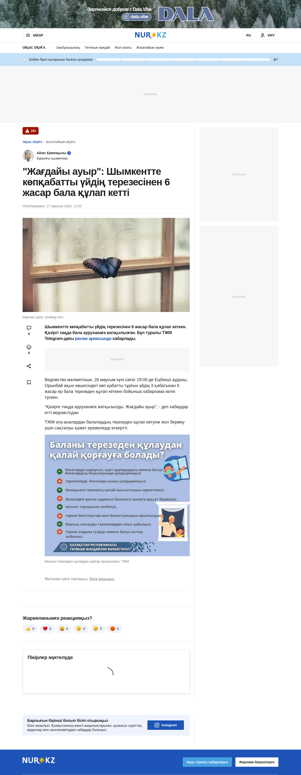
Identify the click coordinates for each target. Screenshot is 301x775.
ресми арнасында (93, 338)
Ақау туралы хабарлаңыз (207, 749)
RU (248, 35)
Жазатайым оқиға (150, 47)
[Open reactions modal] (29, 349)
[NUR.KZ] (150, 35)
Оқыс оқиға (34, 47)
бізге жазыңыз (101, 579)
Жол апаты (123, 47)
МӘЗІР (34, 35)
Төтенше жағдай (97, 47)
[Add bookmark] (29, 382)
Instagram (165, 712)
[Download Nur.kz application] (150, 14)
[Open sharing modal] (29, 366)
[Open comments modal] (29, 330)
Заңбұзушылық (68, 47)
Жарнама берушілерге (257, 749)
